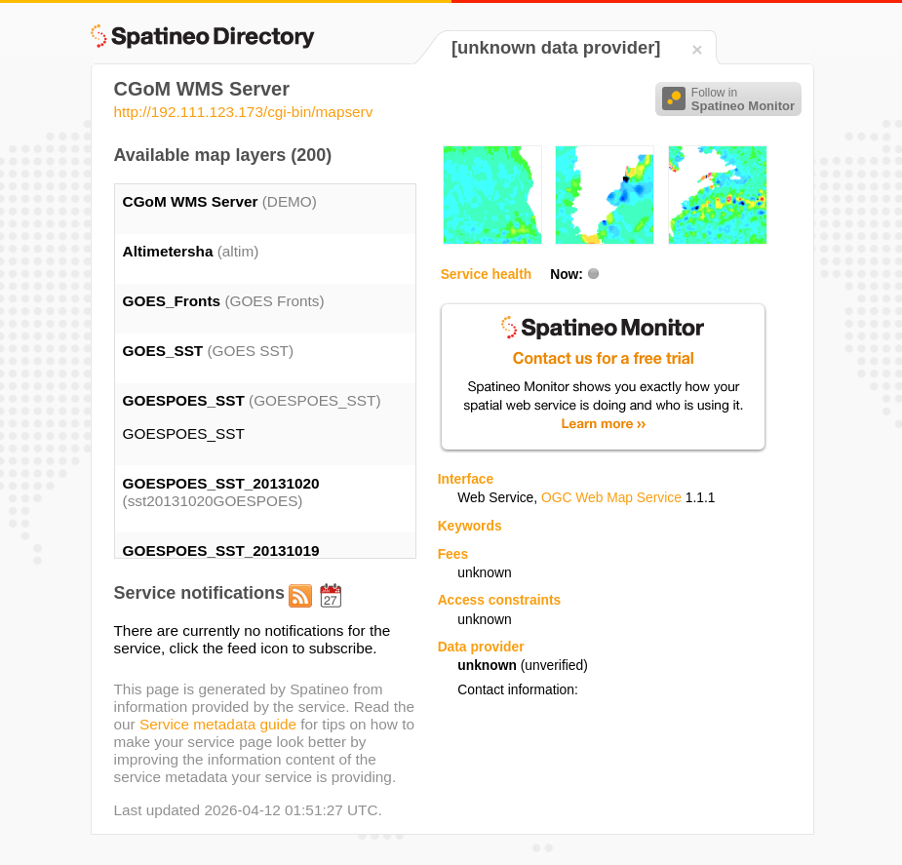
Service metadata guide (217, 724)
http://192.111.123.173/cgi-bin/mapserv (243, 111)
